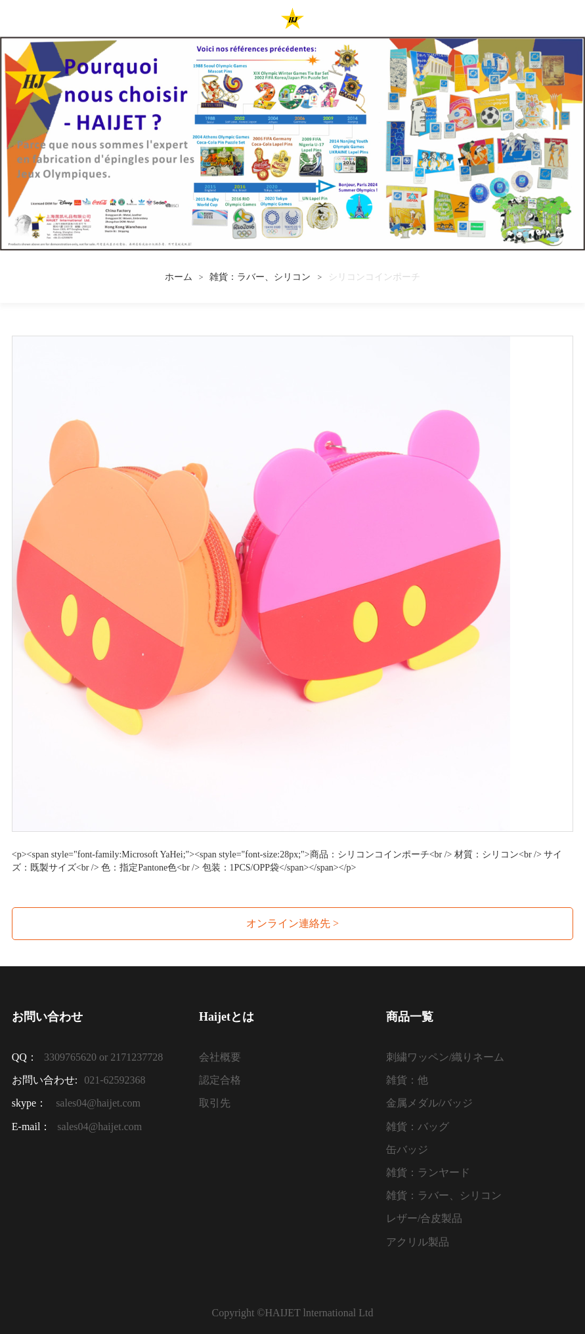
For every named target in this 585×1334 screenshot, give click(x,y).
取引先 (214, 1102)
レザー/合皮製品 (424, 1218)
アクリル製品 (417, 1241)
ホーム (178, 277)
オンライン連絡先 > (292, 923)
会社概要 (220, 1057)
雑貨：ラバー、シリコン (260, 277)
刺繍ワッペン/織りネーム (445, 1057)
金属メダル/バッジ (429, 1102)
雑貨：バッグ (417, 1126)
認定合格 (220, 1080)
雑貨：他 (407, 1080)
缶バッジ (407, 1149)
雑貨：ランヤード (428, 1172)
